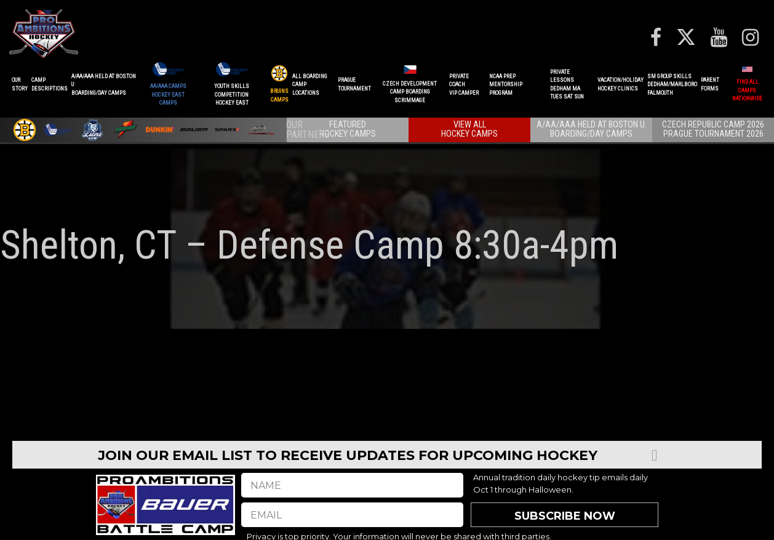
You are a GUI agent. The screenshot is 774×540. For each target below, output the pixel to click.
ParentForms (710, 84)
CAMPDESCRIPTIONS (49, 84)
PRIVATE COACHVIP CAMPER (464, 84)
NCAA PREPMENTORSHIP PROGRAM (505, 84)
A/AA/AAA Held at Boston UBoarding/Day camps (103, 84)
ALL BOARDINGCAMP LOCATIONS (309, 84)
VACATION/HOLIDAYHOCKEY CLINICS (620, 84)
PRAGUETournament (354, 84)
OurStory (20, 84)
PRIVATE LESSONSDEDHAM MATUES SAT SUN (567, 84)
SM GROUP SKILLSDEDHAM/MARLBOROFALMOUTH (672, 84)
